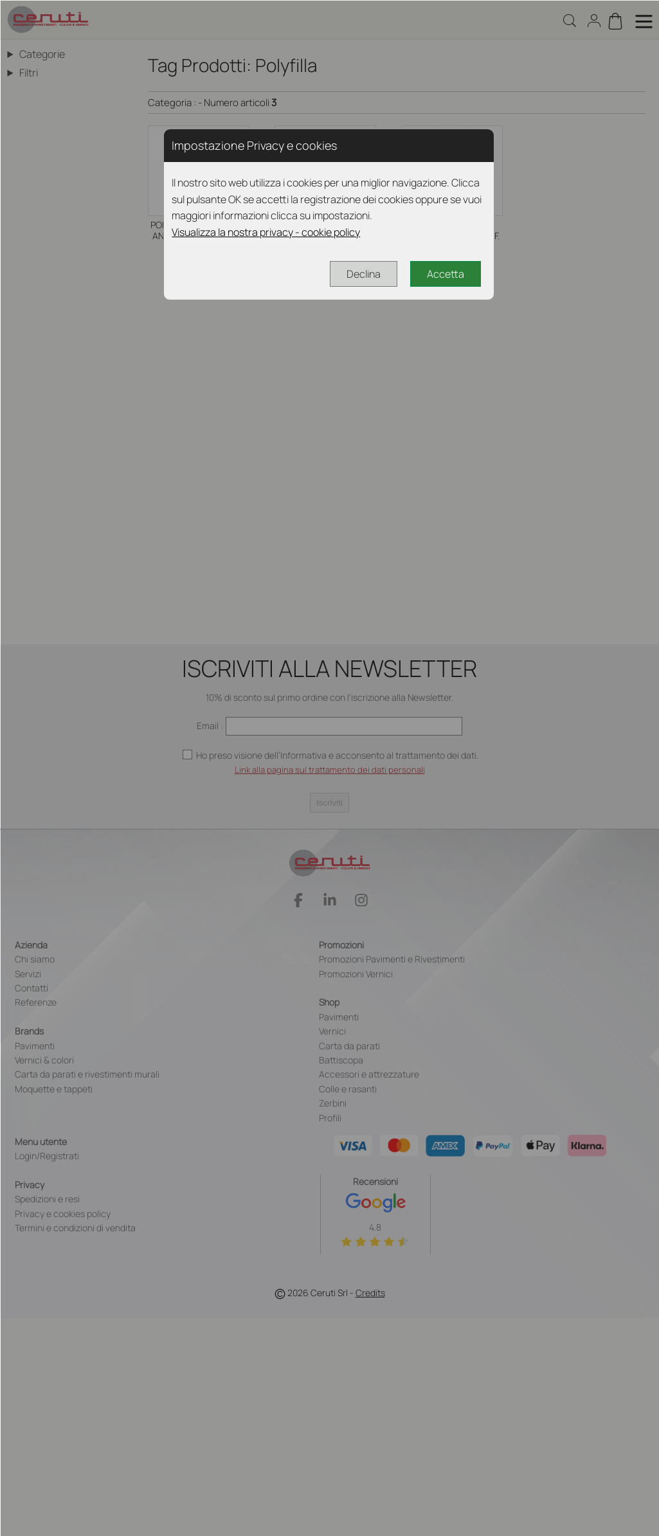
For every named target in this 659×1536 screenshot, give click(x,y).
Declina (364, 274)
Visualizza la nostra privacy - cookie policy (266, 232)
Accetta (445, 274)
